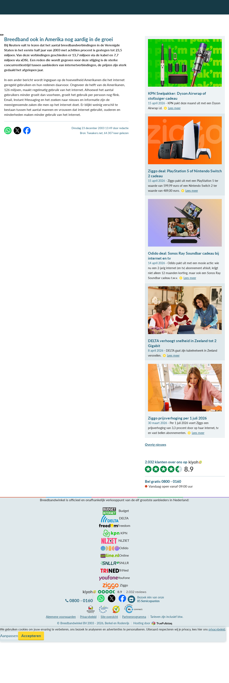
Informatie (7, 639)
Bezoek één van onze (150, 599)
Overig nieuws (155, 444)
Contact (6, 644)
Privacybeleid (88, 616)
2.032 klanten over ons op (166, 462)
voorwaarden (61, 616)
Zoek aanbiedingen (19, 677)
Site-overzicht (109, 616)
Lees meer (174, 108)
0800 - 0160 (81, 600)
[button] (1, 34)
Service (5, 634)
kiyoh (195, 462)
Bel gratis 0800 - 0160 (163, 481)
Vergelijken (8, 629)
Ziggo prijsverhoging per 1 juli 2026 (177, 418)
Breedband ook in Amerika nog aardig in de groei (58, 39)
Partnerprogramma (134, 616)
